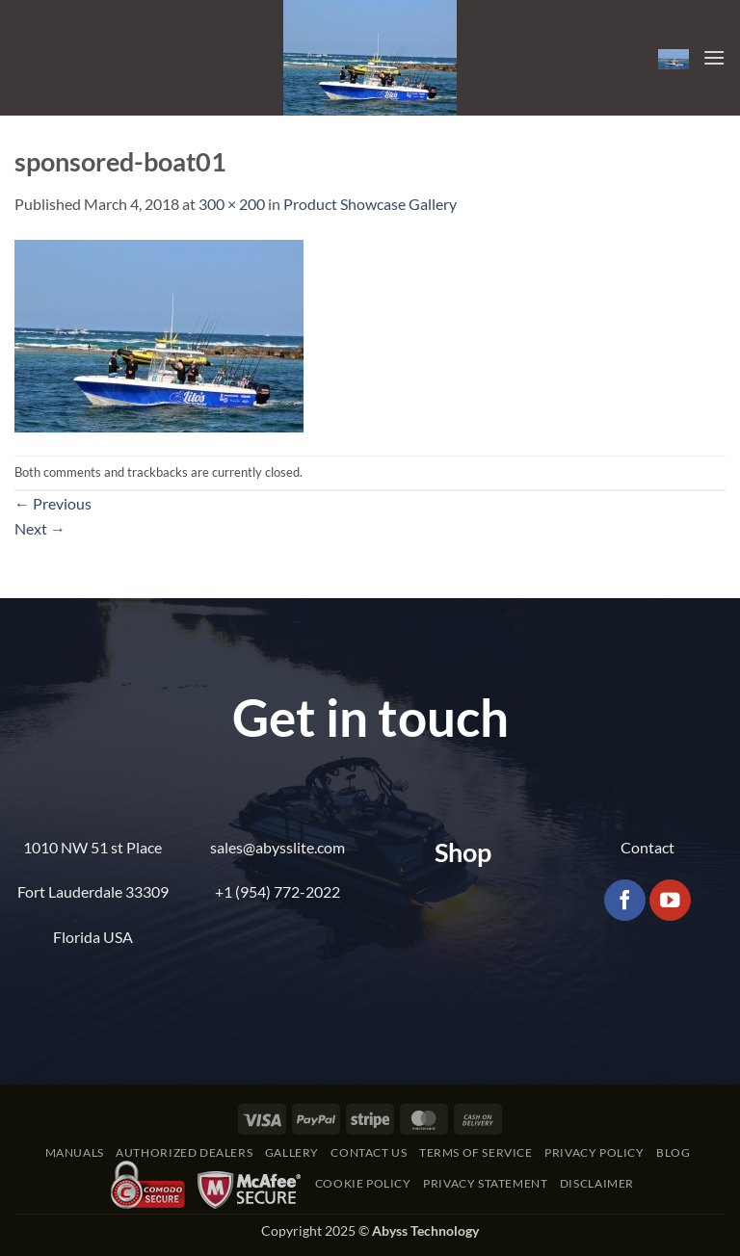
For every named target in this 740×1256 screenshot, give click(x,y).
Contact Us (368, 1152)
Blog (673, 1152)
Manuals (74, 1152)
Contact (647, 847)
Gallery (292, 1152)
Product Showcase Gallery (370, 204)
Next (40, 528)
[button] (673, 57)
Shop (463, 852)
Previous (53, 503)
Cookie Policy (363, 1183)
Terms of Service (476, 1152)
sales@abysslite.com (277, 847)
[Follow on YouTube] (670, 900)
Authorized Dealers (184, 1152)
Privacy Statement (485, 1183)
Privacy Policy (594, 1152)
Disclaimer (597, 1183)
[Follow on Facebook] (625, 900)
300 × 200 (231, 204)
